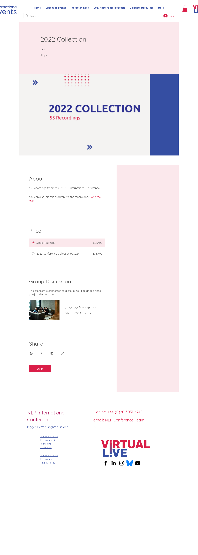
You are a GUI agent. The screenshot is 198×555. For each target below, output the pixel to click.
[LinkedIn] (116, 427)
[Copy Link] (62, 353)
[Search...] (48, 16)
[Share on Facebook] (31, 353)
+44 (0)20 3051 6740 (125, 411)
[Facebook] (94, 427)
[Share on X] (41, 353)
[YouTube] (137, 463)
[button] (185, 9)
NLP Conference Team (125, 420)
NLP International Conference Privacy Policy (49, 459)
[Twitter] (109, 427)
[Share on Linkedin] (52, 353)
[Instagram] (102, 427)
